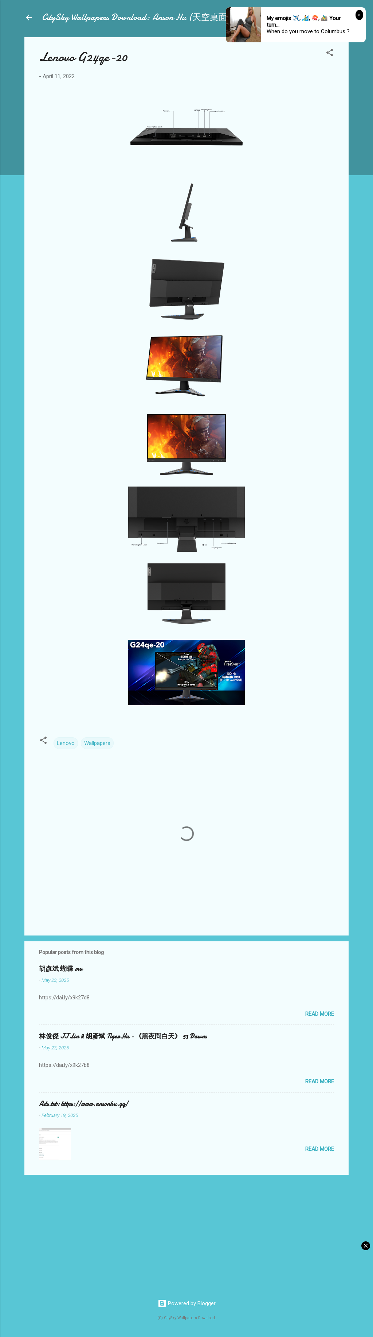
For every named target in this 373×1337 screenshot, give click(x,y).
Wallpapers (97, 743)
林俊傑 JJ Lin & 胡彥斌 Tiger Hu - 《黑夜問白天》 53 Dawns (123, 1036)
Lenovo (66, 743)
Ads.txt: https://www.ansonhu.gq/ (83, 1104)
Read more (319, 1014)
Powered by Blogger (187, 1303)
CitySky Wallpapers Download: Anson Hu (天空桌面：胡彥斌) (153, 17)
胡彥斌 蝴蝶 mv (60, 968)
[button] (329, 53)
